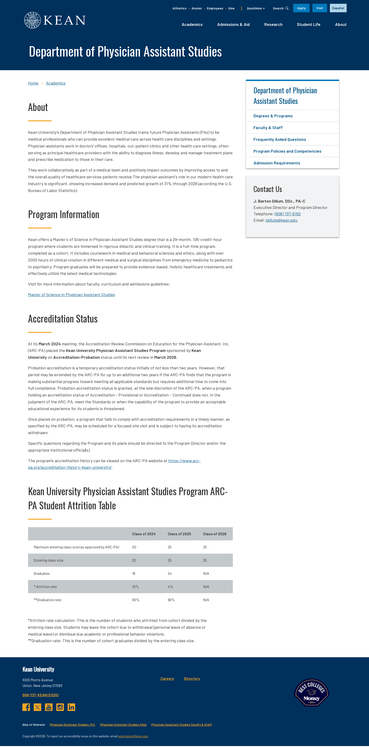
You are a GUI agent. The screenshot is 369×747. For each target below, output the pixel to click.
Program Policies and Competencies (287, 152)
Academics (192, 25)
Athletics (179, 8)
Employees (215, 8)
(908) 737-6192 (288, 214)
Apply (301, 8)
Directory (163, 679)
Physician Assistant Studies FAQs (123, 726)
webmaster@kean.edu (133, 737)
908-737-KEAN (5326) (40, 696)
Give (231, 8)
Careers (138, 679)
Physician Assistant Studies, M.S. (72, 726)
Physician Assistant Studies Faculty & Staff (181, 726)
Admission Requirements (277, 163)
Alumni (197, 8)
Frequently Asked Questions (280, 140)
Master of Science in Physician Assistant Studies (71, 295)
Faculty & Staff (268, 128)
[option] (338, 8)
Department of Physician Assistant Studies (285, 96)
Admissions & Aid (233, 25)
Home (33, 84)
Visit (319, 8)
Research (273, 25)
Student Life (308, 25)
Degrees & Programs (273, 116)
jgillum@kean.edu (281, 221)
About (341, 25)
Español (338, 8)
